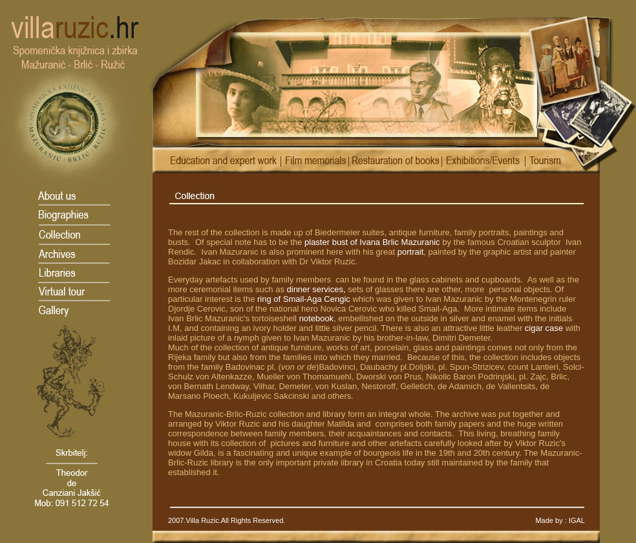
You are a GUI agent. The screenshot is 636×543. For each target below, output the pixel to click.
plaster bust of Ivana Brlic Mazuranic (372, 242)
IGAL (576, 520)
